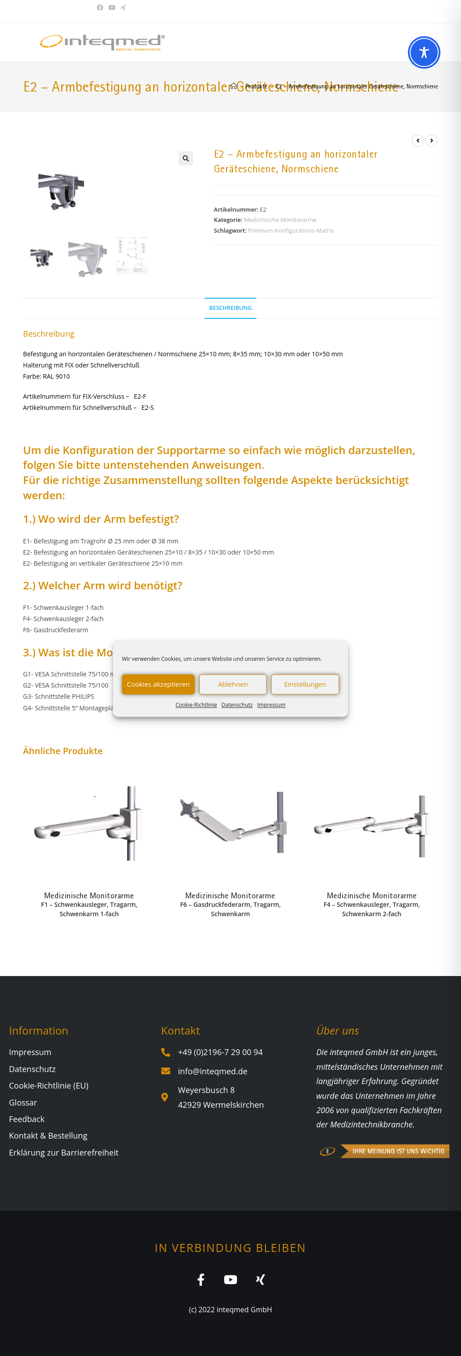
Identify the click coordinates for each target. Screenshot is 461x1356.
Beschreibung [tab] (230, 308)
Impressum (271, 705)
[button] (186, 158)
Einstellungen (305, 684)
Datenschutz (237, 705)
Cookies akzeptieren (158, 684)
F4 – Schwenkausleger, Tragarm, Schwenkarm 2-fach (371, 909)
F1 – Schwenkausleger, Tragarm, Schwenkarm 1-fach (89, 909)
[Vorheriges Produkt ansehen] (417, 140)
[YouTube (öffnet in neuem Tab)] (112, 8)
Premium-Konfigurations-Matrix (291, 230)
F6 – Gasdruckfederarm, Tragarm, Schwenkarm (230, 909)
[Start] (233, 86)
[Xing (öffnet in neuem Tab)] (123, 8)
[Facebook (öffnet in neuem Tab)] (101, 8)
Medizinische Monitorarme (280, 220)
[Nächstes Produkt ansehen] (431, 140)
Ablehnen (233, 684)
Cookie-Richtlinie (196, 705)
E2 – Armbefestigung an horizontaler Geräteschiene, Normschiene (357, 86)
